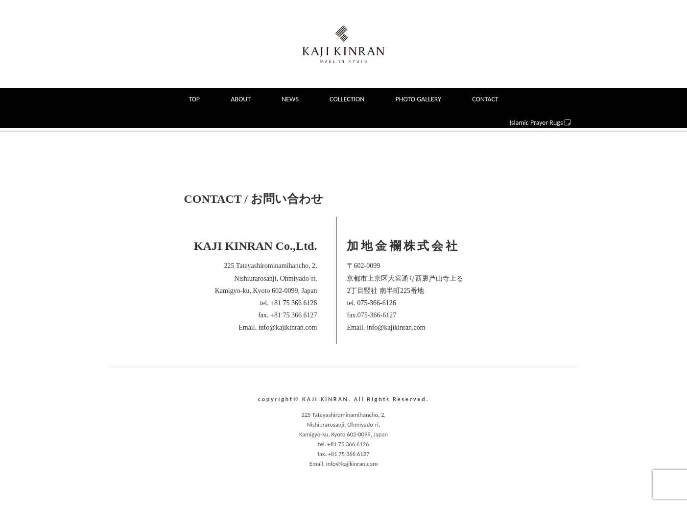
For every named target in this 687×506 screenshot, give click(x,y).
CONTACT (485, 99)
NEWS (290, 99)
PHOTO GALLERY (418, 99)
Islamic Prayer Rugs (540, 123)
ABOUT (241, 99)
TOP (194, 99)
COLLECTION (347, 99)
